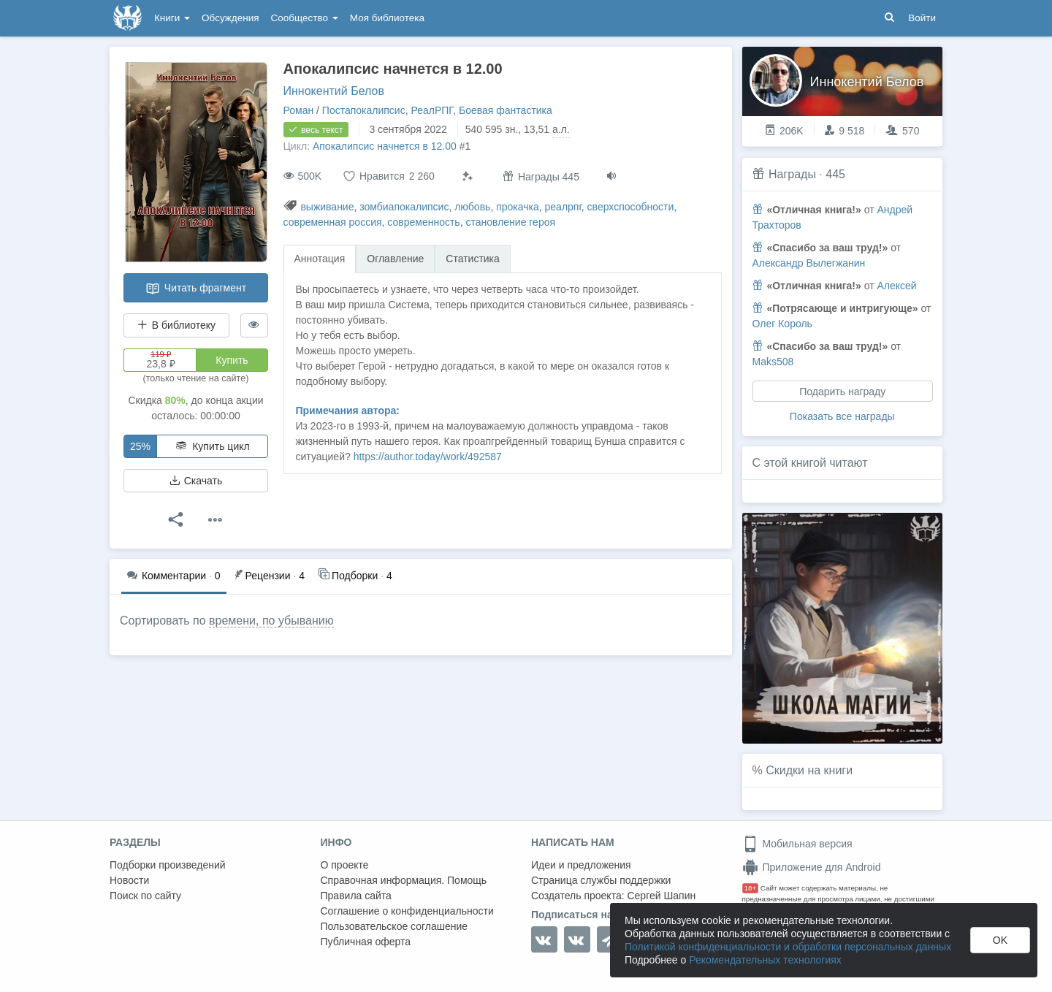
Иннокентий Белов (333, 91)
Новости (129, 880)
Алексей (896, 285)
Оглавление (395, 258)
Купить (232, 360)
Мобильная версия (797, 844)
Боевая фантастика (505, 110)
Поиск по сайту (145, 895)
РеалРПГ (432, 110)
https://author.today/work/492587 (428, 456)
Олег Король (782, 323)
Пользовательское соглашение (394, 926)
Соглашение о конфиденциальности (407, 911)
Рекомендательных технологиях (765, 960)
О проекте (345, 865)
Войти (922, 17)
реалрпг (563, 207)
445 (835, 174)
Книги (172, 17)
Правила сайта (356, 895)
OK (1000, 940)
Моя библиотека (387, 17)
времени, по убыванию (271, 620)
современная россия (332, 222)
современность (423, 222)
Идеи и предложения (581, 865)
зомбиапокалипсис (404, 207)
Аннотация (320, 258)
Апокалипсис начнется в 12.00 (385, 146)
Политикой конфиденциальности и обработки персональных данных (788, 947)
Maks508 (773, 361)
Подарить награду (842, 391)
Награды (792, 174)
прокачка (517, 207)
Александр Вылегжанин (809, 263)
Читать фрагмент (195, 288)
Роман (298, 110)
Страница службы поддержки (601, 880)
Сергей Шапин (661, 895)
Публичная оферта (366, 941)
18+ (750, 888)
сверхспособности (630, 207)
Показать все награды (842, 416)
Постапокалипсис (363, 110)
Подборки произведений (168, 865)
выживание (327, 207)
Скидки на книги (809, 770)
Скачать (195, 481)
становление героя (510, 222)
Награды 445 (541, 176)
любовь (472, 207)
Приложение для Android (811, 867)
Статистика (473, 258)
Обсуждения (230, 17)
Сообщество (304, 17)
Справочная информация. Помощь (404, 880)
